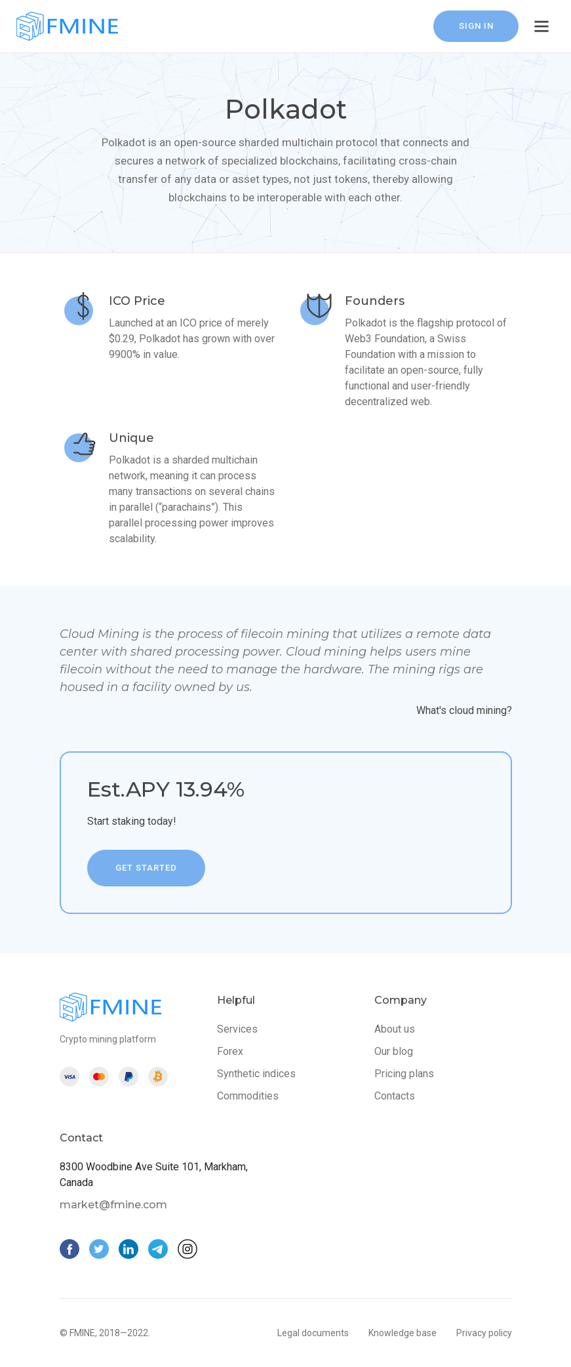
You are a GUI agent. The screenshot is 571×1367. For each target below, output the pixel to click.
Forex (230, 1051)
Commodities (248, 1096)
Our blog (393, 1051)
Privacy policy (484, 1333)
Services (237, 1029)
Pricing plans (404, 1073)
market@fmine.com (113, 1205)
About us (394, 1029)
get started (146, 868)
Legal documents (313, 1333)
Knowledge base (402, 1333)
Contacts (394, 1096)
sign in (476, 26)
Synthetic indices (256, 1073)
